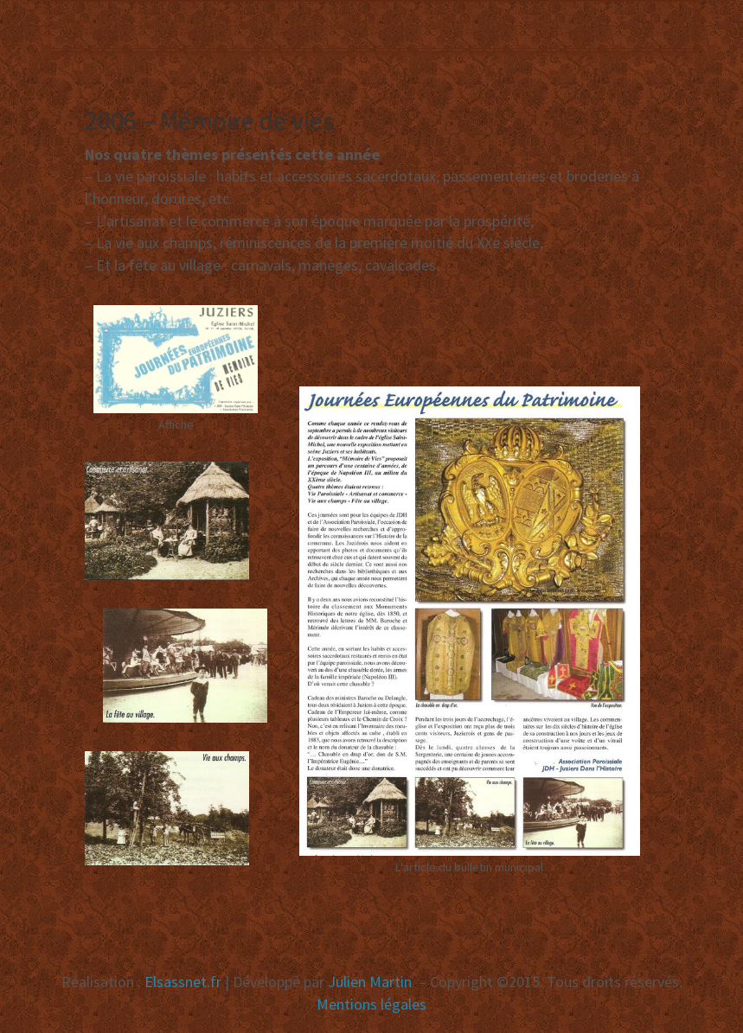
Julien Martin (371, 982)
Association (188, 23)
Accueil (89, 23)
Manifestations (320, 23)
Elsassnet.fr (182, 982)
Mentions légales (371, 1004)
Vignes (553, 23)
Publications (113, 66)
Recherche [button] (229, 61)
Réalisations (455, 23)
